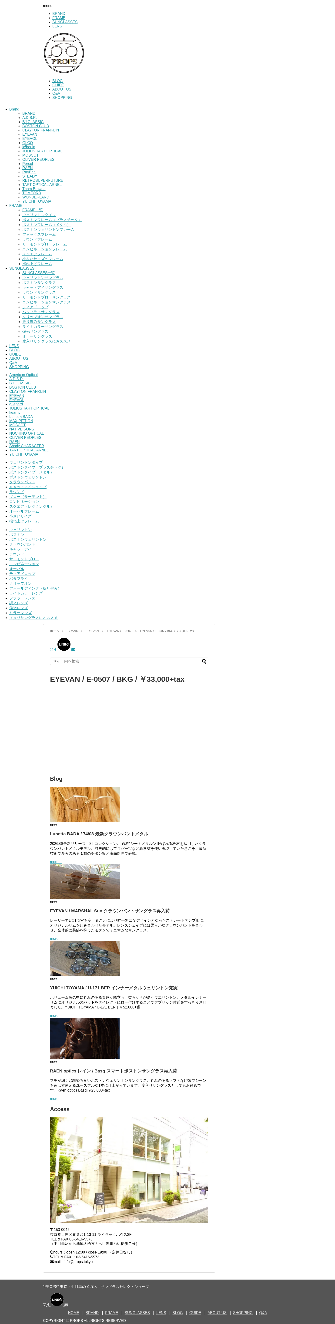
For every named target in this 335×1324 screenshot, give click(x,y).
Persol (27, 164)
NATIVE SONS (21, 429)
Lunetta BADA (21, 417)
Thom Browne (34, 189)
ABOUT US (61, 89)
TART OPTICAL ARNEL (42, 185)
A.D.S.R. (29, 118)
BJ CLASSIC (33, 122)
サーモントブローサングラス (46, 297)
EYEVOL (29, 139)
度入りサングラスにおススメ (46, 341)
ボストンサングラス (39, 283)
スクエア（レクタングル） (31, 506)
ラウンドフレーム (37, 239)
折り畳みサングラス (39, 322)
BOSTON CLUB (35, 126)
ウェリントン (20, 530)
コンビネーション (24, 502)
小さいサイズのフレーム (42, 259)
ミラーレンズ (20, 613)
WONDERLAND (35, 197)
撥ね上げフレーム (37, 264)
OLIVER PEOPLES (38, 159)
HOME (73, 1313)
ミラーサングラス (37, 336)
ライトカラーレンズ (26, 593)
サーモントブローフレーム (44, 244)
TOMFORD (31, 193)
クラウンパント (22, 482)
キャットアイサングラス (42, 287)
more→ (56, 862)
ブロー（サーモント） (28, 497)
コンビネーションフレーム (44, 249)
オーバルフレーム (24, 511)
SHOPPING (62, 98)
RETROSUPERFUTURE (42, 180)
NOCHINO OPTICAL (26, 433)
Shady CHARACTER (26, 446)
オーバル (16, 569)
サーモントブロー (24, 559)
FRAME (58, 18)
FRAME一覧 (32, 210)
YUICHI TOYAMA (36, 201)
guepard (16, 404)
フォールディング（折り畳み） (35, 588)
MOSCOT (30, 155)
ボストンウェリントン (28, 477)
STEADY (29, 176)
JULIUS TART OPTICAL (42, 151)
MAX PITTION (21, 421)
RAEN (27, 168)
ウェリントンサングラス (42, 278)
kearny (14, 412)
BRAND (58, 14)
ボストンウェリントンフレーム (48, 230)
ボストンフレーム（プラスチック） (52, 220)
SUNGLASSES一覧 (38, 273)
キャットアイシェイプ (28, 487)
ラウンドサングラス (39, 292)
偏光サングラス (35, 331)
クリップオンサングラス (42, 317)
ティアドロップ (35, 307)
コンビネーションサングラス (46, 302)
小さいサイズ (20, 516)
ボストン (16, 535)
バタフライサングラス (41, 312)
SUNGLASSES (64, 22)
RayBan (29, 172)
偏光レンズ (18, 608)
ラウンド (16, 492)
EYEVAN (29, 134)
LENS (57, 26)
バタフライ (18, 579)
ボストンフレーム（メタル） (46, 225)
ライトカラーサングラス (42, 327)
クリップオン (20, 583)
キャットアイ (20, 549)
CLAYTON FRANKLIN (40, 130)
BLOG (57, 81)
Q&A (56, 93)
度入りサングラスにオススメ (33, 618)
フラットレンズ (22, 598)
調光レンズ (18, 603)
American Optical (23, 375)
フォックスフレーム (39, 234)
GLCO (27, 143)
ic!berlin (28, 147)
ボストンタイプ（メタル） (31, 472)
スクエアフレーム (37, 254)
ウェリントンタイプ (39, 215)
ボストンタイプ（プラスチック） (37, 467)
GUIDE (58, 85)
